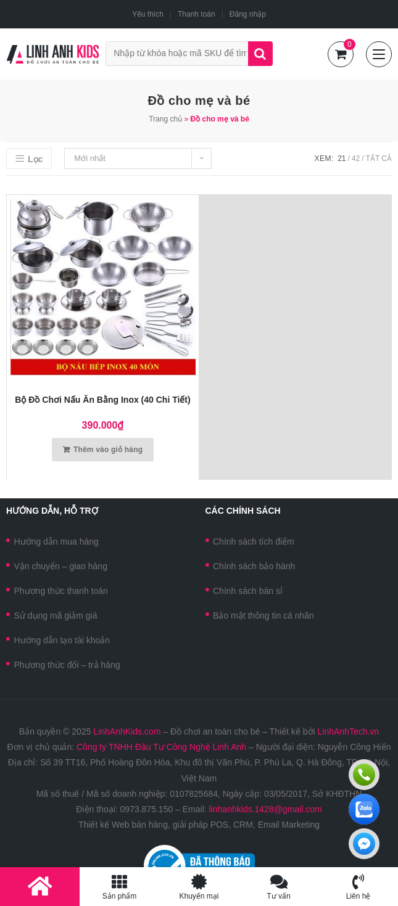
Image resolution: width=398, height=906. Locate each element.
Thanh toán (196, 14)
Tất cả (379, 158)
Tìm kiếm (260, 53)
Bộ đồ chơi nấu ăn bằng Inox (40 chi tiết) (102, 400)
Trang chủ (165, 119)
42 (356, 158)
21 (342, 158)
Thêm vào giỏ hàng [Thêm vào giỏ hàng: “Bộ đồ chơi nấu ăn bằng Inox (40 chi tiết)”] (108, 449)
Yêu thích (148, 14)
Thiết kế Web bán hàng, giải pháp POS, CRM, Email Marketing (199, 825)
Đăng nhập (248, 14)
